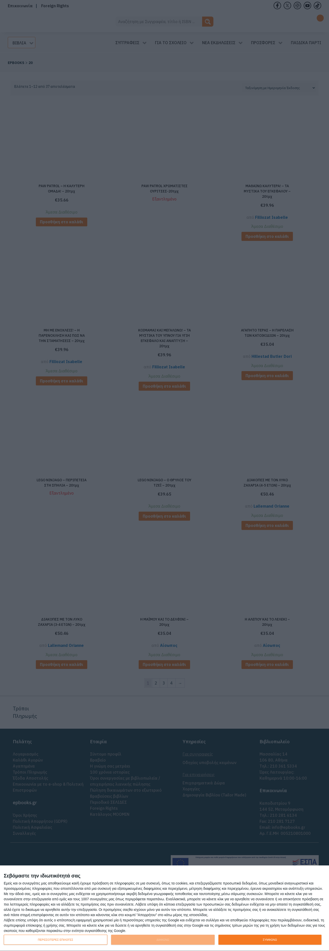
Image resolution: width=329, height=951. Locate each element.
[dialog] (164, 908)
